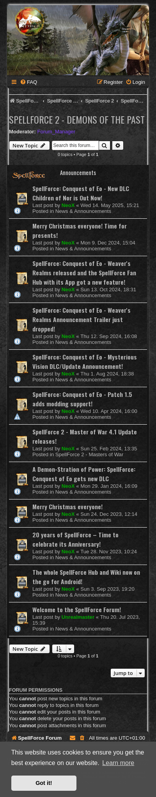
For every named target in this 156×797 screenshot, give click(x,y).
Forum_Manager (56, 132)
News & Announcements (83, 211)
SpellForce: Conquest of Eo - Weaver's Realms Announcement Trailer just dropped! (81, 319)
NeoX (68, 205)
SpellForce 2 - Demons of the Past (77, 119)
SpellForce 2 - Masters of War (89, 454)
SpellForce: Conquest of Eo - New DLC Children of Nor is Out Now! (80, 193)
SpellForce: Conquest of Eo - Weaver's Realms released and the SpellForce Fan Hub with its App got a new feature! (84, 273)
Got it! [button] (43, 783)
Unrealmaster (78, 617)
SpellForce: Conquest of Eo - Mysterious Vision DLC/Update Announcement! (84, 361)
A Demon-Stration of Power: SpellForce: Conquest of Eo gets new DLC (83, 473)
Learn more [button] (118, 763)
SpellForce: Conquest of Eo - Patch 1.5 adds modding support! (82, 399)
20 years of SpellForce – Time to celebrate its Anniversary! (75, 539)
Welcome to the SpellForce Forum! (76, 609)
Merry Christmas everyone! (67, 506)
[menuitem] (28, 82)
